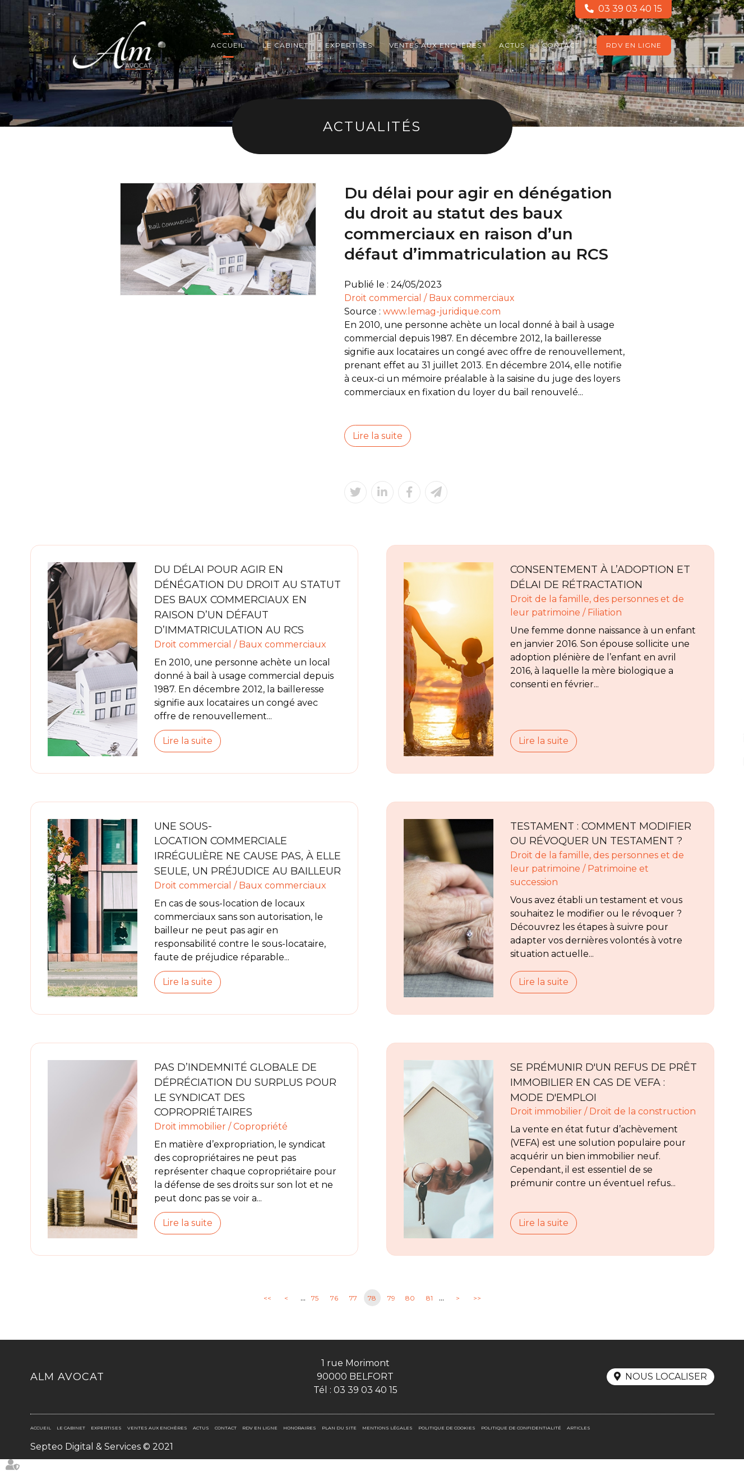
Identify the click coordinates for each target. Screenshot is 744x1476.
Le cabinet (285, 45)
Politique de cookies (446, 1444)
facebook (722, 716)
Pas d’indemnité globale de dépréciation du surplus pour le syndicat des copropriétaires (245, 1106)
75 (314, 1314)
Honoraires (299, 1444)
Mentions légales (387, 1444)
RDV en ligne (634, 45)
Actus (512, 45)
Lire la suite (378, 436)
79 (391, 1314)
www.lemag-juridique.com (442, 311)
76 (334, 1314)
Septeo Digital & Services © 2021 (101, 1463)
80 (410, 1314)
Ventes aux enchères (435, 45)
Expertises (348, 45)
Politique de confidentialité (521, 1444)
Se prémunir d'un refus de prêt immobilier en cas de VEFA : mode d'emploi (603, 1098)
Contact (561, 45)
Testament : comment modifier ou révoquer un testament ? (601, 834)
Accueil (228, 45)
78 (372, 1314)
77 (353, 1314)
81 (429, 1314)
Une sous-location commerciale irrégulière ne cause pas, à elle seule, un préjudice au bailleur (235, 857)
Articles (578, 1444)
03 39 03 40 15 (630, 9)
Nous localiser (666, 1393)
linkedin (722, 738)
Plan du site (339, 1444)
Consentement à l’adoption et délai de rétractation (600, 577)
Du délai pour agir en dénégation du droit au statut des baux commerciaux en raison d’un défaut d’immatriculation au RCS (247, 600)
